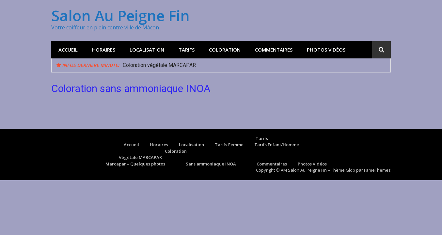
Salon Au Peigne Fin (120, 15)
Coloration (225, 49)
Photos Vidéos (326, 49)
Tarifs (187, 49)
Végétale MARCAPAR (140, 157)
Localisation (147, 49)
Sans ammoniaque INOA (211, 164)
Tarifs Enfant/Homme (276, 145)
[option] (254, 65)
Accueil (68, 49)
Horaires (103, 49)
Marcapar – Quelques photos (135, 164)
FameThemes (377, 170)
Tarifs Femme (229, 145)
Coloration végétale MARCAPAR (159, 65)
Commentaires (273, 49)
